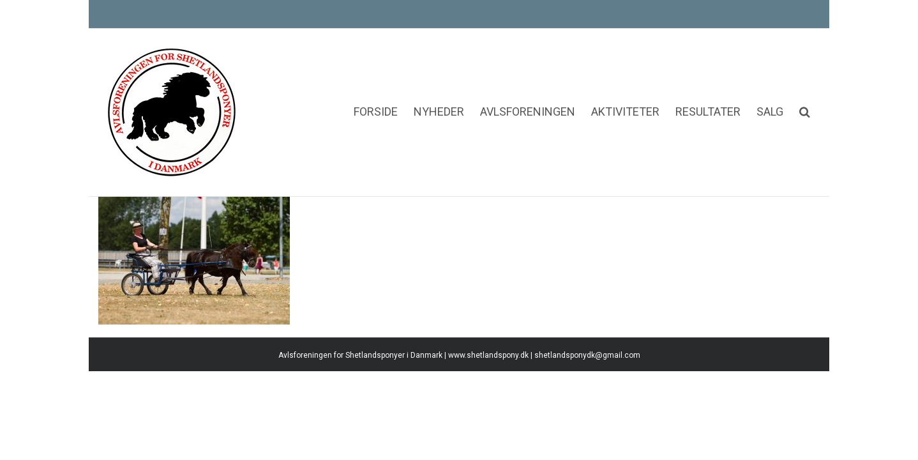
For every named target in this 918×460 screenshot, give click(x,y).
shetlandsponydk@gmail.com (587, 426)
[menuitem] (313, 73)
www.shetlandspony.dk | (491, 426)
